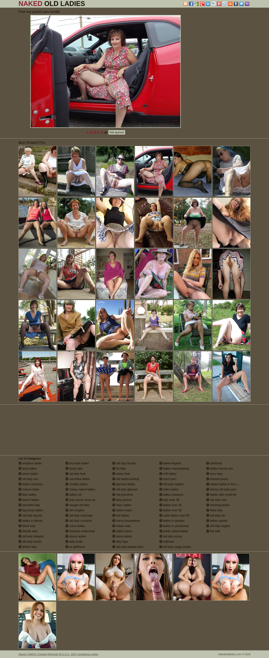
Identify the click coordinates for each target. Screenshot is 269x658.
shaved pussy (217, 479)
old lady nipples (171, 484)
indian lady (121, 526)
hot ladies (120, 515)
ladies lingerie (170, 463)
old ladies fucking (125, 479)
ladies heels (122, 510)
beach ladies (28, 499)
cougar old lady (77, 505)
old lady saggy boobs (175, 546)
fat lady (119, 468)
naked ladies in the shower (225, 484)
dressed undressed (80, 531)
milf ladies (168, 473)
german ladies (123, 484)
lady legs (120, 541)
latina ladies (122, 536)
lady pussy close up (80, 499)
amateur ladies (30, 463)
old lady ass (28, 479)
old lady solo (216, 499)
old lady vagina (218, 526)
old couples (74, 510)
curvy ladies (75, 526)
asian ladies (28, 473)
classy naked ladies (80, 489)
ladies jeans (122, 531)
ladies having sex (219, 468)
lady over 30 (169, 499)
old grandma (122, 494)
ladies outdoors (171, 494)
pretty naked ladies (173, 531)
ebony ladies (75, 536)
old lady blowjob (31, 536)
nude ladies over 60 (174, 515)
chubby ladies (76, 484)
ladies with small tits (221, 494)
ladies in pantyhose (174, 526)
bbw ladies (27, 494)
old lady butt (75, 473)
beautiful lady (29, 505)
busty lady (74, 468)
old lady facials (124, 463)
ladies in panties (172, 520)
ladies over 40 (170, 505)
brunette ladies (77, 463)
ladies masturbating (174, 468)
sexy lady (214, 473)
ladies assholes (30, 484)
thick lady (214, 510)
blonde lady (28, 531)
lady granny (122, 499)
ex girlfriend (75, 546)
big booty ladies (30, 510)
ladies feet (121, 473)
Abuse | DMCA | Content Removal (38, 654)
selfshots (214, 463)
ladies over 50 (170, 510)
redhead (166, 541)
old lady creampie (79, 515)
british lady (27, 546)
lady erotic (74, 541)
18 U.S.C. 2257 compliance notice (78, 654)
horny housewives (126, 520)
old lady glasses (124, 489)
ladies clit (73, 494)
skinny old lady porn (221, 489)
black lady (27, 526)
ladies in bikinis (30, 520)
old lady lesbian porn (127, 546)
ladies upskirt (217, 520)
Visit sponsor (116, 132)
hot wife (213, 531)
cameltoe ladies (77, 479)
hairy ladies (121, 505)
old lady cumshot (78, 520)
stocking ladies (218, 505)
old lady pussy (170, 536)
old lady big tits (30, 515)
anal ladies (27, 468)
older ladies (168, 489)
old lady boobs (30, 541)
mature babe (28, 489)
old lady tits (215, 515)
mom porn (168, 479)
